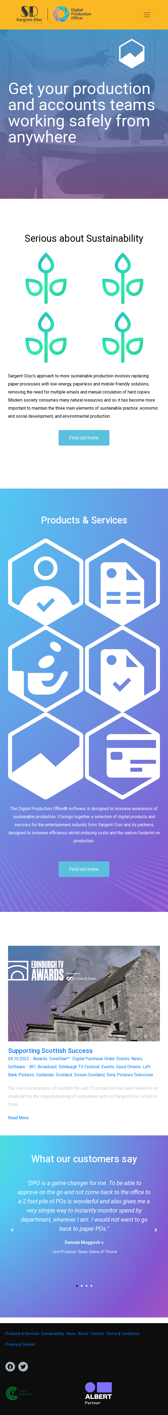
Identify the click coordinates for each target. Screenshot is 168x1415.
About (83, 1333)
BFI (32, 1066)
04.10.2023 (18, 1058)
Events (122, 1058)
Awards (40, 1058)
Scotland (64, 1074)
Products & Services (22, 1333)
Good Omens (128, 1066)
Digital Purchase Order (93, 1058)
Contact (97, 1333)
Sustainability (52, 1333)
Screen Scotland (89, 1074)
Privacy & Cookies (20, 1344)
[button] (12, 1034)
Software (16, 1066)
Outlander (45, 1074)
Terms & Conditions (122, 1333)
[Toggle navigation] (147, 14)
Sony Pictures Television (129, 1074)
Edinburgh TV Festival (79, 1066)
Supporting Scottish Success (50, 1051)
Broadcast (47, 1066)
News (136, 1058)
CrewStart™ (59, 1058)
